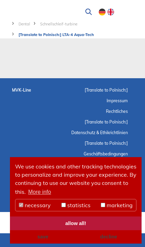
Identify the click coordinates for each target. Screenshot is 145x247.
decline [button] (108, 236)
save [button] (42, 236)
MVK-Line (21, 90)
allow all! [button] (75, 223)
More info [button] (39, 192)
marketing (117, 205)
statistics (75, 205)
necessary (35, 205)
